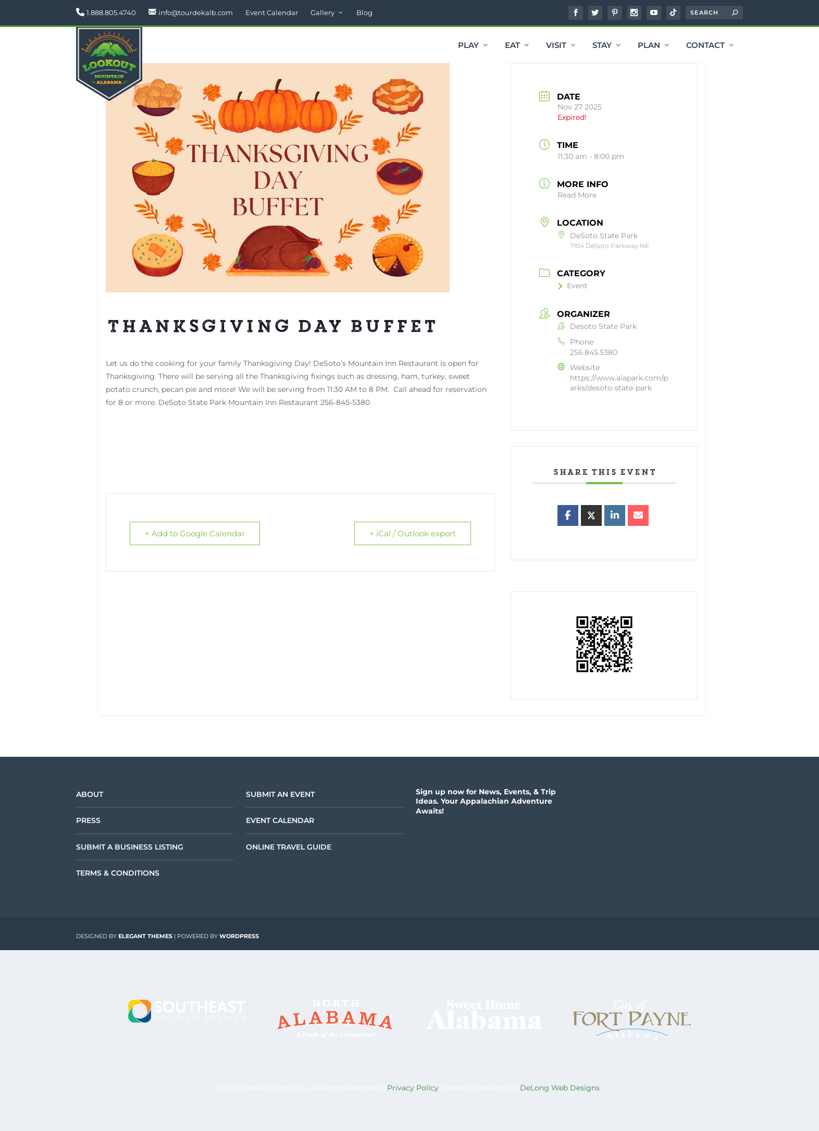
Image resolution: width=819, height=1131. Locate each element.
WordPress (239, 936)
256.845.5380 (593, 352)
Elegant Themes (145, 936)
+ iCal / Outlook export (412, 533)
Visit (556, 46)
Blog (364, 12)
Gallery (322, 12)
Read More (577, 195)
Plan (649, 46)
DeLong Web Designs (560, 1087)
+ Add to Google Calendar (195, 533)
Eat (512, 46)
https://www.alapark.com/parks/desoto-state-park (619, 383)
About (89, 794)
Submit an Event (280, 794)
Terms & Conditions (117, 873)
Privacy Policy (413, 1087)
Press (88, 820)
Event (572, 285)
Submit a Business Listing (129, 847)
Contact (705, 46)
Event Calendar (271, 12)
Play (468, 46)
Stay (602, 46)
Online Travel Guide (288, 847)
